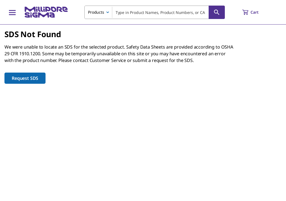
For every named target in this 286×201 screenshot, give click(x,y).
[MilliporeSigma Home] (46, 12)
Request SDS (25, 78)
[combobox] (154, 12)
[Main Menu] (12, 12)
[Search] (217, 12)
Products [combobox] (96, 12)
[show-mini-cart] (255, 12)
